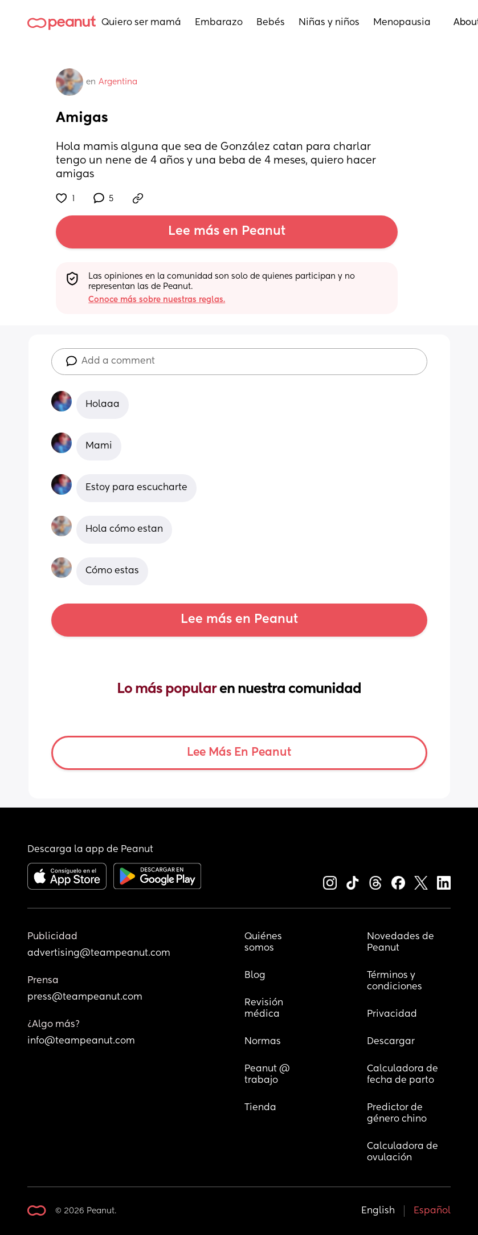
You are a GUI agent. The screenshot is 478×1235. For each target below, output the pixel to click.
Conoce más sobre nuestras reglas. (156, 300)
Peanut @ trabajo (268, 1075)
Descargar (391, 1041)
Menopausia (402, 22)
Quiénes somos (264, 942)
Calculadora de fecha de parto (403, 1075)
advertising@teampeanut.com (98, 953)
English (378, 1211)
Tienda (260, 1107)
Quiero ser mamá (141, 22)
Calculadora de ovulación (403, 1152)
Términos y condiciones (394, 981)
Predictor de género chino (397, 1113)
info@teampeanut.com (81, 1041)
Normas (262, 1041)
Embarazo (219, 22)
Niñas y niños (329, 22)
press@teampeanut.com (84, 997)
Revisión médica (264, 1008)
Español (432, 1211)
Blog (254, 975)
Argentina (118, 82)
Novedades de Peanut (401, 942)
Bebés (270, 22)
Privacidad (392, 1014)
